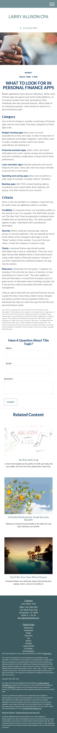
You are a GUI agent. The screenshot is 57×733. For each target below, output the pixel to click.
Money (28, 641)
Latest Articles (28, 646)
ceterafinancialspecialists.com (32, 708)
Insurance (28, 636)
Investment (28, 630)
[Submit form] (10, 402)
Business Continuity (8, 712)
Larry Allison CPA (28, 16)
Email (8, 363)
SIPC (14, 687)
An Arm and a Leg (28, 459)
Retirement (28, 628)
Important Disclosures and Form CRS (28, 712)
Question (8, 379)
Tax (28, 638)
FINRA (10, 687)
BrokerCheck (47, 653)
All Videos (28, 649)
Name (9, 348)
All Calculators (28, 651)
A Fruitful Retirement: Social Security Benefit (28, 518)
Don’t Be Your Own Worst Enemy (28, 577)
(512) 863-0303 (28, 28)
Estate (28, 633)
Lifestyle (28, 643)
